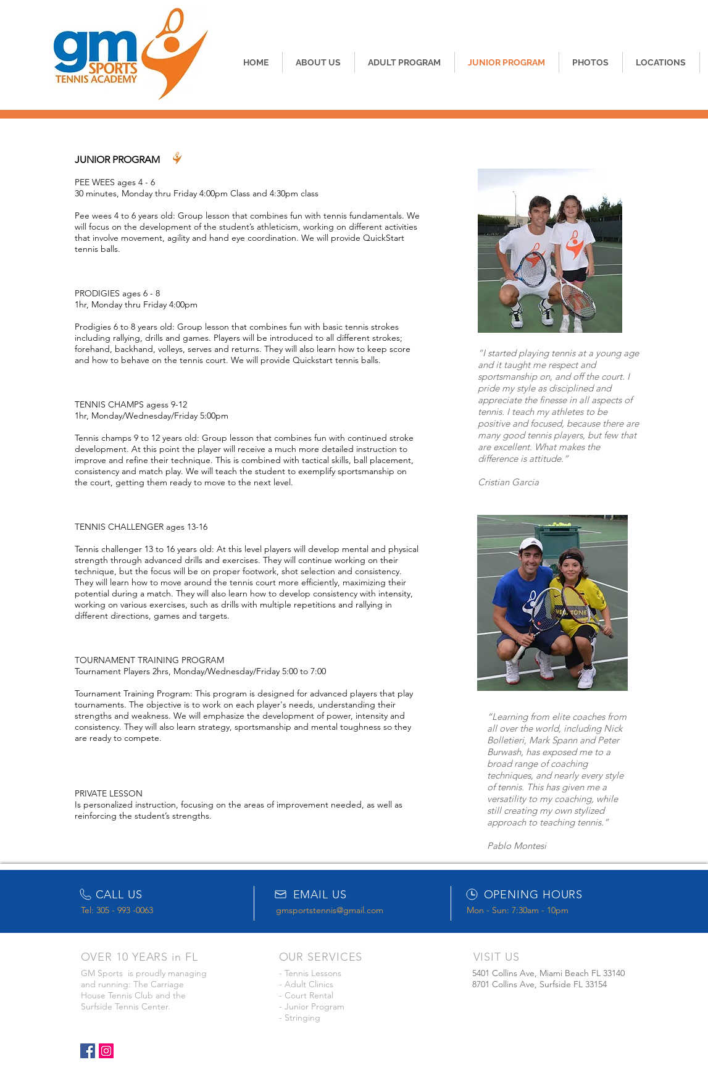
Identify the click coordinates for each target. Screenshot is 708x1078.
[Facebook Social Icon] (87, 1050)
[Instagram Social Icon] (106, 1050)
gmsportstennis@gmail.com (329, 910)
